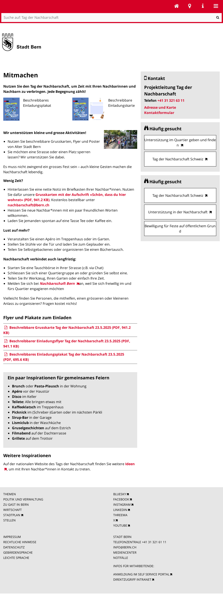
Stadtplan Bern (190, 6)
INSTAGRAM (122, 504)
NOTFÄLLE (120, 558)
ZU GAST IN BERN (16, 504)
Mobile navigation (216, 6)
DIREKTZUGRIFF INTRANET (132, 579)
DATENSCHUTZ (14, 547)
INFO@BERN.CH (124, 547)
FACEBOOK (121, 499)
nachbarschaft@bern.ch (28, 205)
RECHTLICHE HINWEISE (19, 542)
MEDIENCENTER (125, 552)
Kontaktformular (159, 112)
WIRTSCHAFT (12, 510)
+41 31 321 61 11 (154, 542)
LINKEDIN (120, 510)
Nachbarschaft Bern (58, 283)
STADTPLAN (11, 515)
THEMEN (9, 494)
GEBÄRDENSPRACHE (18, 552)
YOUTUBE (120, 525)
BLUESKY (119, 494)
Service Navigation (203, 6)
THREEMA (120, 515)
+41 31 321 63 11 (170, 100)
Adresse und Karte (160, 107)
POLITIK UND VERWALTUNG (23, 499)
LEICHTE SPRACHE (16, 558)
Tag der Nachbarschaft (176, 6)
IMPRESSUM (12, 537)
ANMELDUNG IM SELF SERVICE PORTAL (141, 574)
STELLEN (9, 520)
